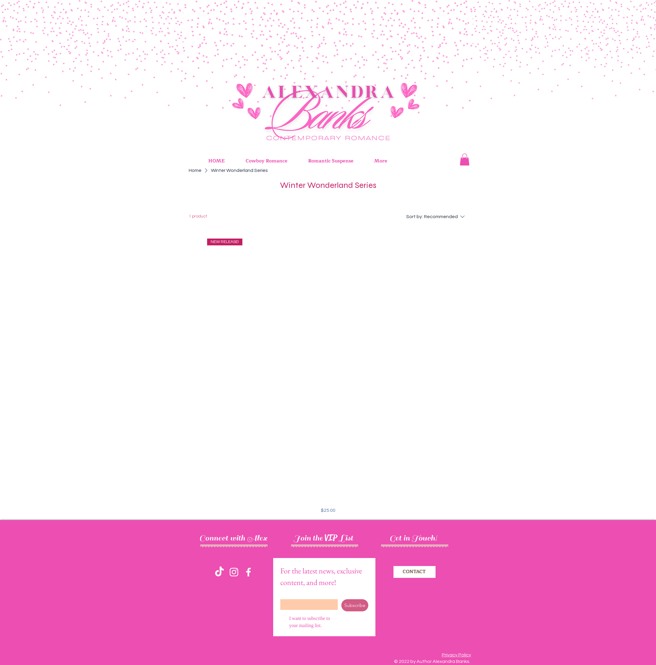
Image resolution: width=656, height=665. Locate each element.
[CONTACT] (414, 572)
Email (286, 594)
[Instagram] (234, 572)
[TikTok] (219, 572)
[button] (465, 160)
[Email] (307, 604)
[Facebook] (248, 572)
